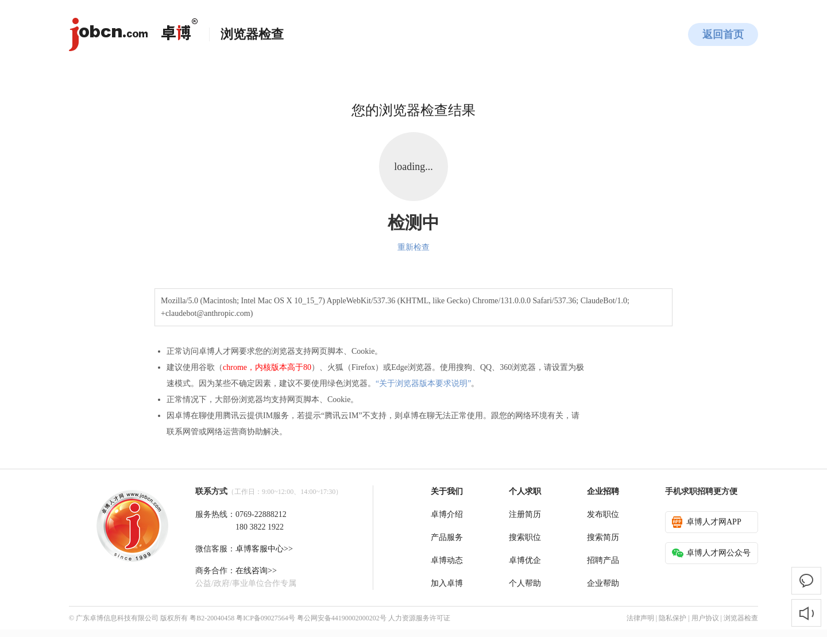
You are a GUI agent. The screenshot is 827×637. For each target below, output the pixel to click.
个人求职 (525, 491)
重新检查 (413, 247)
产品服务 (447, 537)
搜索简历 (603, 537)
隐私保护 (672, 618)
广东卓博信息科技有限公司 (117, 618)
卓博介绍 (447, 514)
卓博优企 (525, 560)
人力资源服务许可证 (419, 618)
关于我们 (447, 491)
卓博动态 (447, 560)
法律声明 (640, 618)
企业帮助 (603, 583)
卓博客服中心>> (264, 549)
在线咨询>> (256, 570)
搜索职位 (525, 537)
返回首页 (723, 34)
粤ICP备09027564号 (265, 618)
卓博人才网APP (706, 522)
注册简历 (525, 514)
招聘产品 (603, 560)
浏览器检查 (741, 618)
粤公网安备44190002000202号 (342, 618)
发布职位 (603, 514)
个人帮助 (525, 583)
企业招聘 (603, 491)
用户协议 (705, 618)
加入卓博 (447, 583)
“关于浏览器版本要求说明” (423, 383)
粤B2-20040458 (212, 618)
